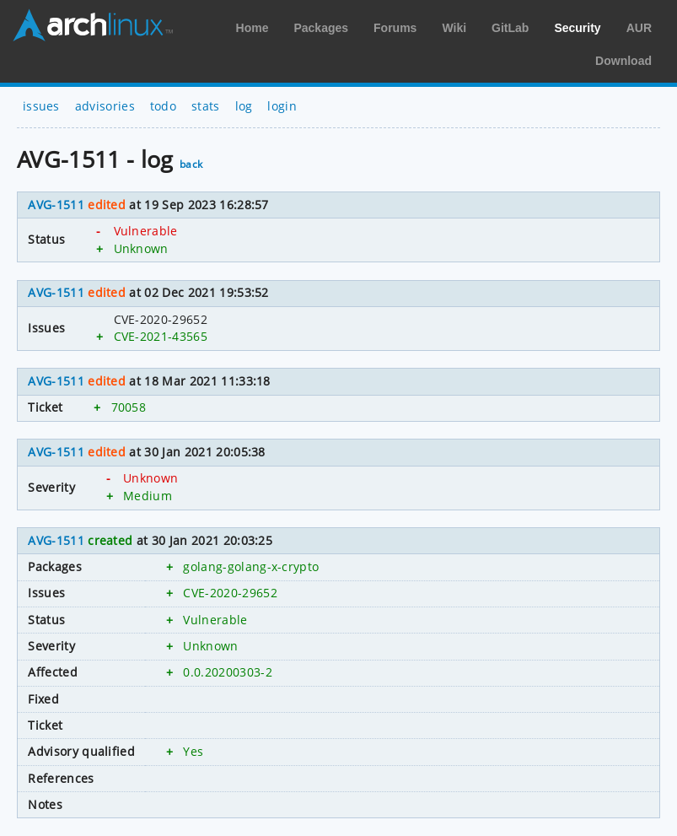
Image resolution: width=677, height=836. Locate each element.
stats (205, 106)
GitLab (510, 28)
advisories (105, 106)
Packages (320, 28)
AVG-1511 (56, 205)
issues (41, 106)
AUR (639, 28)
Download (623, 60)
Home (252, 28)
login (282, 106)
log (244, 106)
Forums (394, 28)
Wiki (454, 28)
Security (577, 28)
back (191, 164)
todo (163, 106)
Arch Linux (93, 25)
